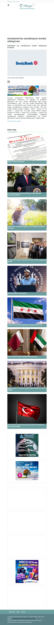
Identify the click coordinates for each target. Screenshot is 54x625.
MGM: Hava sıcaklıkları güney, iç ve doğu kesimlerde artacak (26, 227)
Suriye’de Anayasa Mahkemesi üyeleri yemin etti (25, 325)
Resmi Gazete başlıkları (16, 162)
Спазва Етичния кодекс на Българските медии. (23, 618)
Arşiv (14, 1)
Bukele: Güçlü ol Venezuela (17, 293)
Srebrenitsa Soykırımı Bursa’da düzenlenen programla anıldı (27, 260)
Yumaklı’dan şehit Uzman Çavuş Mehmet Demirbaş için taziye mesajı (26, 425)
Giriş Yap (9, 1)
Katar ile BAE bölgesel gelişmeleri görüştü (22, 356)
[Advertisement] (27, 23)
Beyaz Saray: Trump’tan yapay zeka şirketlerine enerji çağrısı (26, 389)
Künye (18, 1)
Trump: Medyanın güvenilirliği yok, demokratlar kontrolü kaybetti (24, 194)
